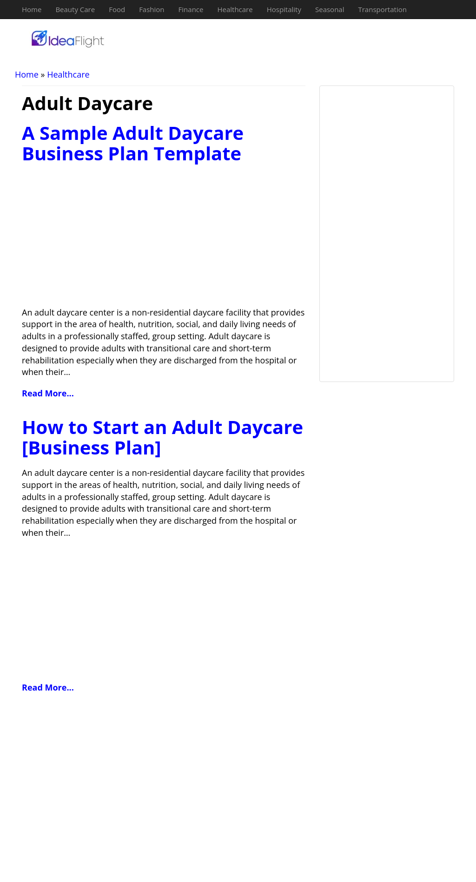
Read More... (48, 393)
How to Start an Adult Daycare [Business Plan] (162, 437)
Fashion (151, 9)
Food (117, 9)
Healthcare (234, 9)
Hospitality (284, 9)
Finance (191, 9)
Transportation (382, 9)
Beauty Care (75, 9)
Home (31, 9)
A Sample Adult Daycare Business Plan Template (133, 143)
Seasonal (329, 9)
